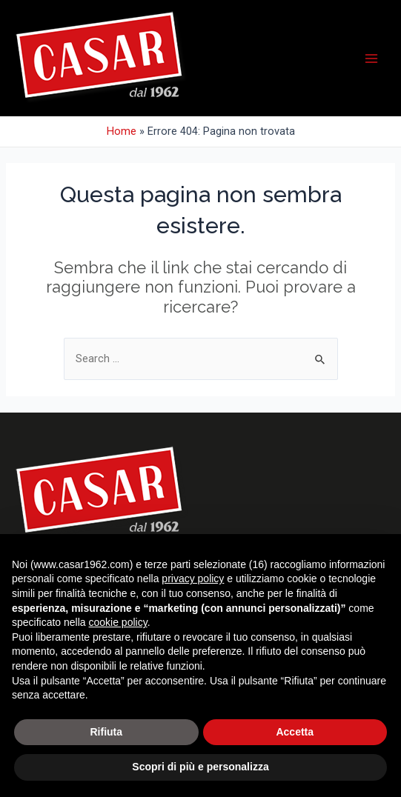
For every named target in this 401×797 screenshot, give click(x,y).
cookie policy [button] (118, 622)
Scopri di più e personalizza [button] (200, 767)
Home (121, 131)
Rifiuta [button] (106, 732)
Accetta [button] (295, 732)
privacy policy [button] (193, 578)
